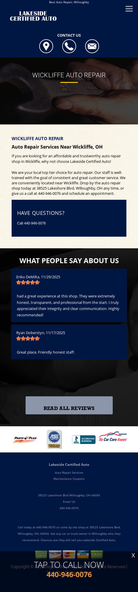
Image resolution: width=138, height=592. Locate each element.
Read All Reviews (69, 408)
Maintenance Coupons (69, 479)
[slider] (28, 282)
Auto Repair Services (69, 472)
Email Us (69, 502)
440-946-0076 (49, 193)
